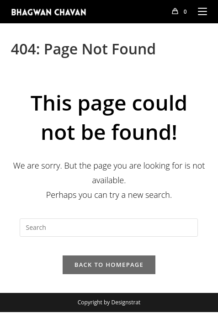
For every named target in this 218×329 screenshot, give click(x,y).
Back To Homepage (109, 264)
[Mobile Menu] (199, 11)
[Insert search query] (109, 227)
